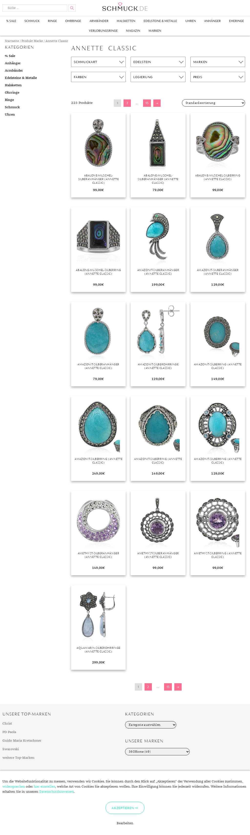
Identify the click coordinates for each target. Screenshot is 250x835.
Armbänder (98, 21)
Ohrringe (73, 21)
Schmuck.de (125, 6)
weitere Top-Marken (18, 757)
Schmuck (32, 21)
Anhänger (212, 21)
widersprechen (13, 786)
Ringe (52, 21)
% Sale (11, 21)
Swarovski (10, 749)
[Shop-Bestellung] (213, 103)
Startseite (12, 41)
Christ (7, 723)
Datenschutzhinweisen (56, 791)
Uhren (190, 21)
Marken (154, 31)
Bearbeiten (125, 823)
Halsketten (126, 21)
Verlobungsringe (103, 31)
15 (147, 103)
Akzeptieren (123, 808)
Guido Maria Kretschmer (22, 740)
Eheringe (236, 21)
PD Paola (9, 732)
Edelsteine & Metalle (160, 21)
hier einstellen (44, 786)
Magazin (133, 31)
